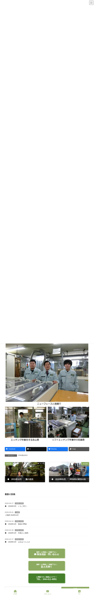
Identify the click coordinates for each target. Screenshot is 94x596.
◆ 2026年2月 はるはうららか (17, 542)
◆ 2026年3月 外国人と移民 (16, 533)
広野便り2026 (19, 503)
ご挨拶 (17, 512)
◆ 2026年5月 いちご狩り (16, 506)
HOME (15, 592)
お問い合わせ (47, 592)
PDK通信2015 (22, 455)
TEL (79, 592)
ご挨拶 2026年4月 (12, 515)
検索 (75, 588)
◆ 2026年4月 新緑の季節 (16, 524)
